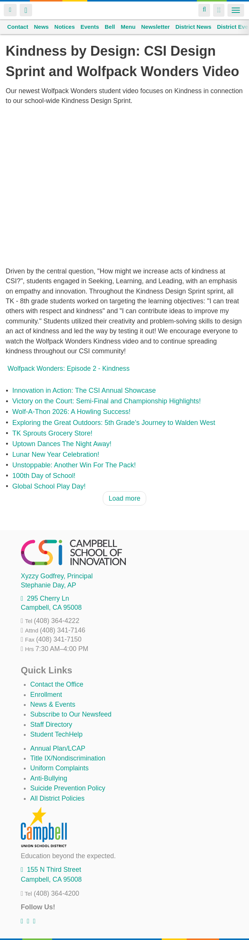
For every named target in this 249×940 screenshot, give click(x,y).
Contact (17, 26)
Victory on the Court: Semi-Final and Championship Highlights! (106, 401)
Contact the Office (57, 684)
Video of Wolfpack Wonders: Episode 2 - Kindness (124, 186)
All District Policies (57, 798)
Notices (64, 26)
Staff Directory (51, 724)
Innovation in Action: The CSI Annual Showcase (84, 391)
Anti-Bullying (48, 778)
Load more (124, 498)
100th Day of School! (44, 475)
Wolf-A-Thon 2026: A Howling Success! (71, 412)
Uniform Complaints (59, 768)
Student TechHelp (56, 734)
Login (10, 10)
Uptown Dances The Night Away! (61, 444)
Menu (128, 26)
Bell (110, 26)
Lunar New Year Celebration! (55, 454)
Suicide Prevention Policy (67, 788)
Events (89, 26)
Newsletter (155, 26)
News (41, 26)
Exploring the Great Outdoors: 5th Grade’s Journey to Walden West (113, 422)
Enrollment (46, 694)
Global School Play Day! (49, 486)
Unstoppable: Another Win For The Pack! (74, 465)
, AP (48, 585)
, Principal (57, 576)
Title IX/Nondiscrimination (67, 758)
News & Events (52, 704)
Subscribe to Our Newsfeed (70, 714)
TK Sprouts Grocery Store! (52, 433)
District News (193, 26)
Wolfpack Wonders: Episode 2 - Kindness (69, 368)
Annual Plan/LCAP (57, 748)
